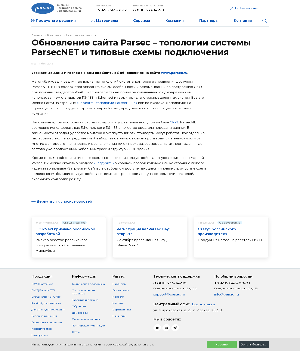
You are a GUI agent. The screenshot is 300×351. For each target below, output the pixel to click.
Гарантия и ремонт (85, 299)
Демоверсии (80, 312)
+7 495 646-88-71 (232, 283)
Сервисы (141, 21)
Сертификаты (121, 309)
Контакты (243, 21)
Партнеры (208, 21)
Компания (174, 21)
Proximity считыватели (46, 303)
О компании (120, 290)
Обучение (79, 306)
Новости (118, 296)
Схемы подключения (86, 319)
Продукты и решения (56, 21)
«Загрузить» (104, 163)
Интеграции (39, 335)
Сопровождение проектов (83, 292)
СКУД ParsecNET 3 (43, 290)
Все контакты (203, 304)
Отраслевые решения (46, 322)
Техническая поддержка (88, 283)
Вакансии (119, 315)
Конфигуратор (41, 328)
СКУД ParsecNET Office (46, 296)
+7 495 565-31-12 (111, 10)
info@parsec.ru (226, 294)
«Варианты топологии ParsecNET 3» (107, 103)
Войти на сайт (244, 8)
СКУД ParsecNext (74, 222)
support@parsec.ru (169, 294)
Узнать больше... (253, 344)
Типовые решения (44, 315)
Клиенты (118, 303)
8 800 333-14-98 (148, 10)
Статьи (76, 331)
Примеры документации (88, 325)
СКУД (174, 122)
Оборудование (229, 222)
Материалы (107, 21)
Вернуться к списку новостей (64, 201)
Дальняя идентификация (48, 309)
